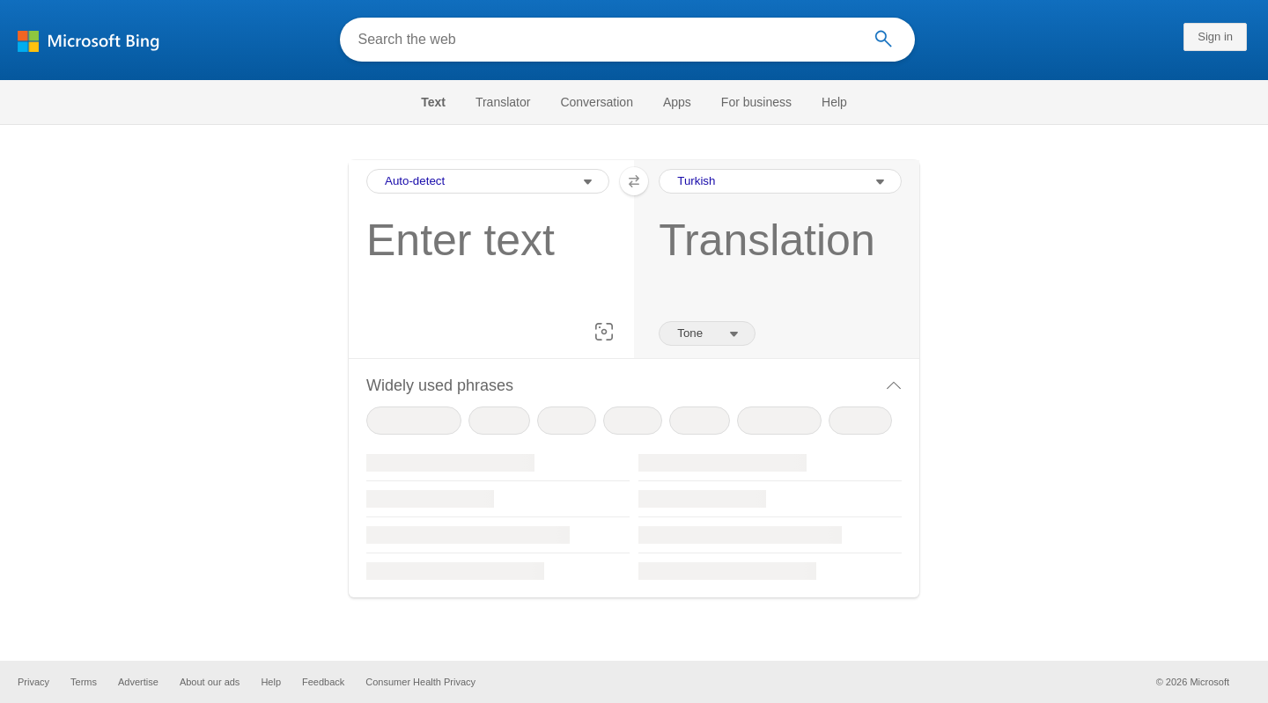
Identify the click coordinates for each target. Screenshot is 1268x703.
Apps (677, 102)
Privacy (33, 682)
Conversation (596, 102)
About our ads (210, 682)
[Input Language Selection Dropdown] (487, 181)
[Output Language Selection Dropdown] (780, 181)
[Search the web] (605, 39)
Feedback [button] (323, 682)
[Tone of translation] (707, 333)
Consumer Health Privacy (420, 682)
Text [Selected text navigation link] (433, 102)
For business (756, 102)
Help (834, 102)
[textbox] (482, 267)
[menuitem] (442, 102)
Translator (503, 102)
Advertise (138, 682)
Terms (83, 682)
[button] (604, 331)
